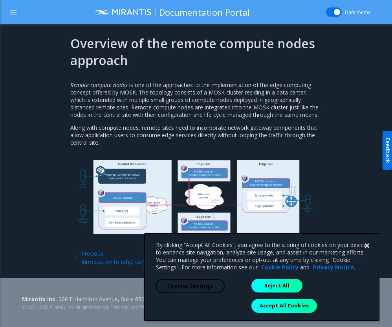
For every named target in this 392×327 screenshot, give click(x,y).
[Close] (367, 260)
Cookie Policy (280, 281)
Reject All (276, 299)
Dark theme (358, 12)
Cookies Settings (190, 300)
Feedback (388, 150)
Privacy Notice (333, 281)
